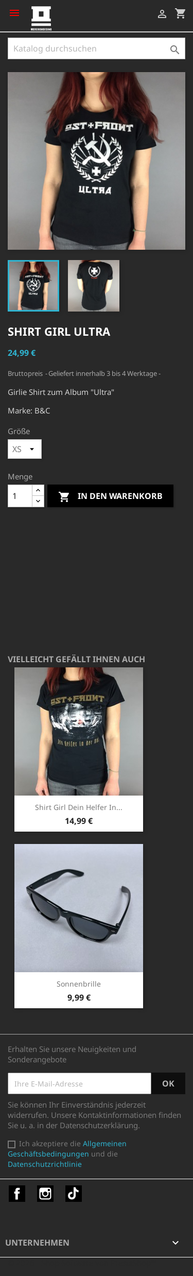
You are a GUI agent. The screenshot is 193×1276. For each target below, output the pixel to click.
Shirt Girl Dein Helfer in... (78, 807)
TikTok (73, 1193)
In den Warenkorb (110, 496)
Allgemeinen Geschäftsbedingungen (67, 1149)
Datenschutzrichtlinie (45, 1164)
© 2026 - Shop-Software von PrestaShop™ (82, 1262)
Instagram (45, 1193)
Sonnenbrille (79, 984)
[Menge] (20, 496)
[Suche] (96, 48)
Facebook (17, 1193)
